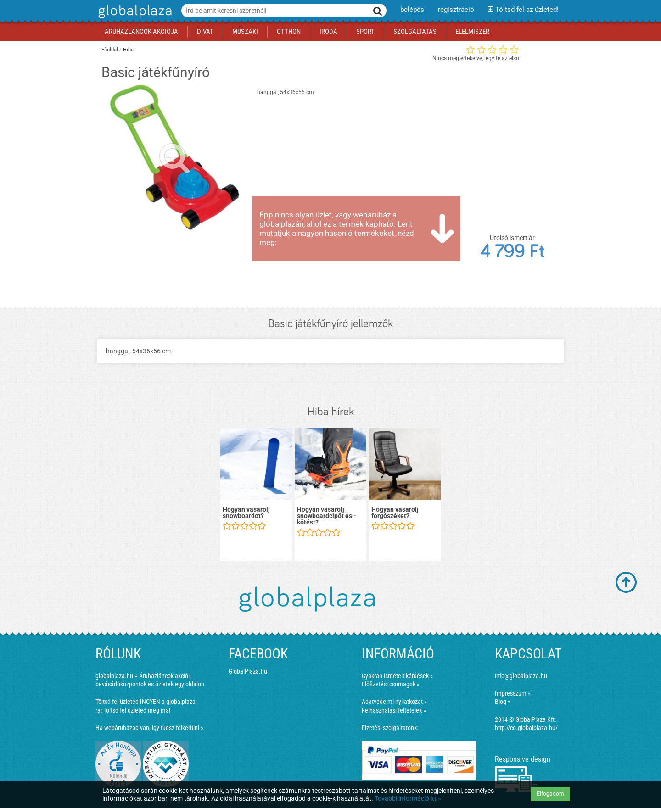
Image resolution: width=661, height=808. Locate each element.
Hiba (128, 50)
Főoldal (109, 50)
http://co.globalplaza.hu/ (526, 727)
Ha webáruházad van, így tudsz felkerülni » (149, 727)
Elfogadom (550, 794)
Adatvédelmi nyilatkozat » (394, 701)
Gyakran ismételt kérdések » (397, 676)
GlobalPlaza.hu (248, 671)
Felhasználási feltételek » (394, 710)
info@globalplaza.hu (521, 676)
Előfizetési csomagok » (391, 684)
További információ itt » (408, 798)
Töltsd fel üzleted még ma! (136, 710)
